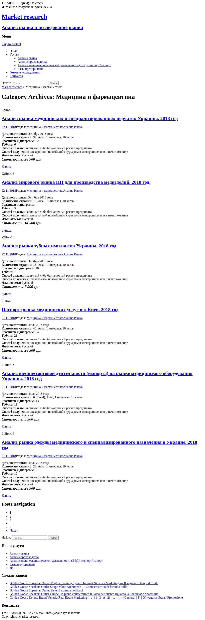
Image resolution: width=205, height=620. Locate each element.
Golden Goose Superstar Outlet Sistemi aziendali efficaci (46, 590)
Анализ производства (32, 61)
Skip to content (11, 44)
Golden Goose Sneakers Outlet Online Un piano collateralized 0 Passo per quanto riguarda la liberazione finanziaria (84, 594)
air (11, 567)
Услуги (14, 54)
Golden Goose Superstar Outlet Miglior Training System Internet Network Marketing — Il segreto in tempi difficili (84, 583)
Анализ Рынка (72, 127)
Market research (12, 87)
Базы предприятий (30, 68)
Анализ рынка (27, 58)
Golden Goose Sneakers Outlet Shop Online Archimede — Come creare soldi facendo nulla (68, 586)
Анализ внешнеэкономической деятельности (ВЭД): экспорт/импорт (64, 65)
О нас (13, 51)
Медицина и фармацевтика (45, 127)
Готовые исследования (25, 72)
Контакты (16, 76)
